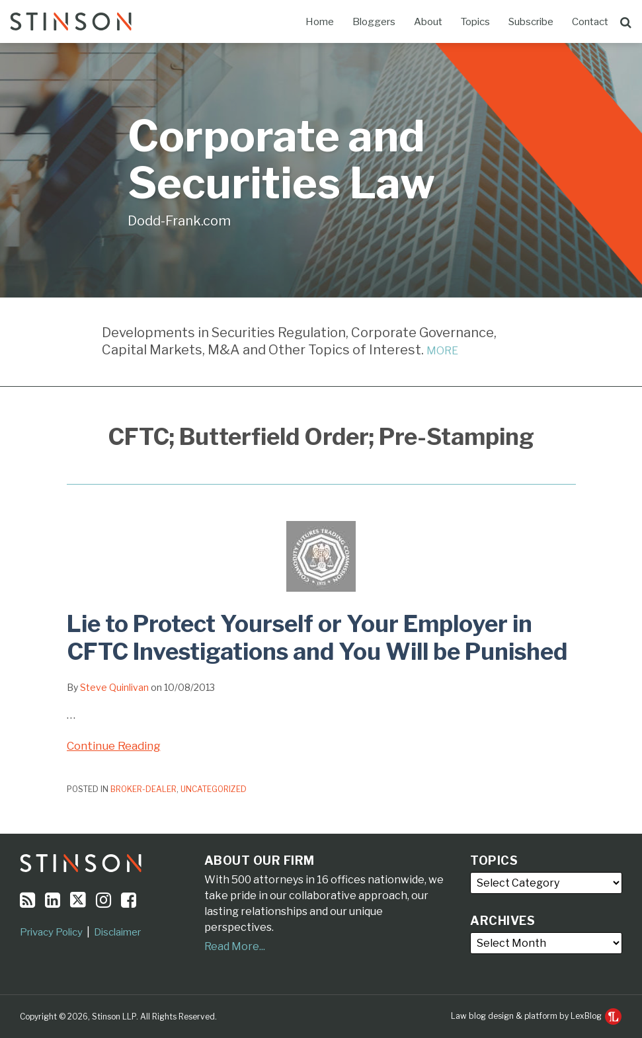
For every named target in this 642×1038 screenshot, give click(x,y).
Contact (590, 22)
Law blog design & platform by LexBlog (536, 1016)
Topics (475, 22)
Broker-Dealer (143, 789)
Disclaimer (117, 932)
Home (319, 22)
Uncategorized (214, 789)
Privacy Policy (51, 932)
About (428, 22)
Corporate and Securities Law (281, 160)
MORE (442, 350)
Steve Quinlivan (114, 687)
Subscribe (530, 22)
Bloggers (373, 22)
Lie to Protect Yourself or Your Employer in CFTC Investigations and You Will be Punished (317, 638)
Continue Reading (114, 746)
